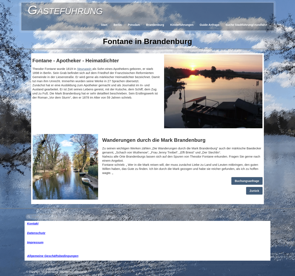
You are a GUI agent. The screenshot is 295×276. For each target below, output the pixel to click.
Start (104, 24)
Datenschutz (36, 233)
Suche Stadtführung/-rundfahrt (246, 24)
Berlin (117, 24)
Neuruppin (84, 68)
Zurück (254, 190)
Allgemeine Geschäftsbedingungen (52, 256)
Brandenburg (155, 24)
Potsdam (134, 24)
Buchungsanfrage (247, 181)
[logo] (65, 9)
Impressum (35, 242)
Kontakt (33, 223)
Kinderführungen (182, 24)
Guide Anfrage (209, 24)
